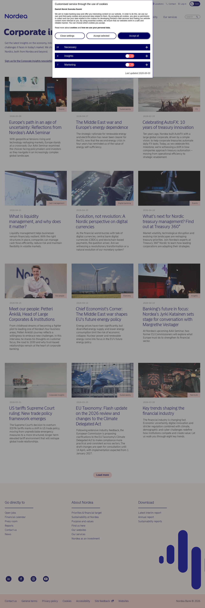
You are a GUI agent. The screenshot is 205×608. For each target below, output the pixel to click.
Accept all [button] (134, 36)
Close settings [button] (67, 36)
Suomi (79, 9)
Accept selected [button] (101, 36)
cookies (73, 28)
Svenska (72, 9)
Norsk (64, 9)
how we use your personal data (95, 28)
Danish (58, 9)
